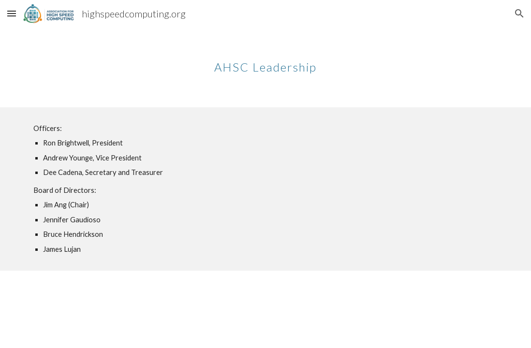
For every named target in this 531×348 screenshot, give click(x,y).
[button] (11, 13)
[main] (265, 60)
